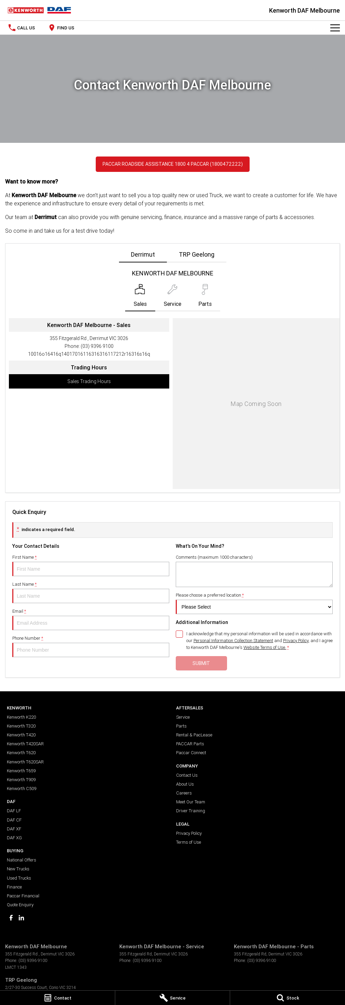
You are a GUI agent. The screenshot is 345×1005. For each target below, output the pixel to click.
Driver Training (190, 811)
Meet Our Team (190, 802)
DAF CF (14, 820)
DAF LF (14, 811)
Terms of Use (188, 842)
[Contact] (57, 998)
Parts (181, 726)
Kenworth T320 (21, 726)
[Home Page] (39, 10)
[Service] (172, 998)
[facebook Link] (11, 917)
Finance (14, 887)
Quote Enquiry (20, 905)
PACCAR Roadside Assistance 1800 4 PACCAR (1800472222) (173, 164)
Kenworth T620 (21, 753)
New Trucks (18, 869)
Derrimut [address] (143, 254)
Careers (184, 793)
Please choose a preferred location (254, 603)
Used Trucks (19, 878)
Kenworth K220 (21, 717)
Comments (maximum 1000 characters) (254, 570)
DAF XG (14, 838)
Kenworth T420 (21, 735)
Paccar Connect (191, 753)
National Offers (21, 860)
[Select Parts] (205, 297)
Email (90, 619)
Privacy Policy (189, 833)
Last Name (90, 592)
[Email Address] (89, 354)
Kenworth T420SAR (25, 744)
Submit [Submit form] (201, 663)
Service (183, 717)
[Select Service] (172, 297)
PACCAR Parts (190, 744)
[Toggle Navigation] (335, 28)
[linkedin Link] (21, 917)
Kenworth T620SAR (25, 762)
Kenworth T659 (21, 771)
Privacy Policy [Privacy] (295, 640)
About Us (185, 784)
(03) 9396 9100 (97, 346)
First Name (90, 565)
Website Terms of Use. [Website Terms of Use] (264, 647)
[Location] (140, 297)
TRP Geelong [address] (196, 254)
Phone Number (90, 646)
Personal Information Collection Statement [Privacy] (233, 640)
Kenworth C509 (21, 788)
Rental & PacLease (194, 735)
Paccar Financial (23, 896)
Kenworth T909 (21, 780)
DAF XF (14, 829)
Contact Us (187, 775)
